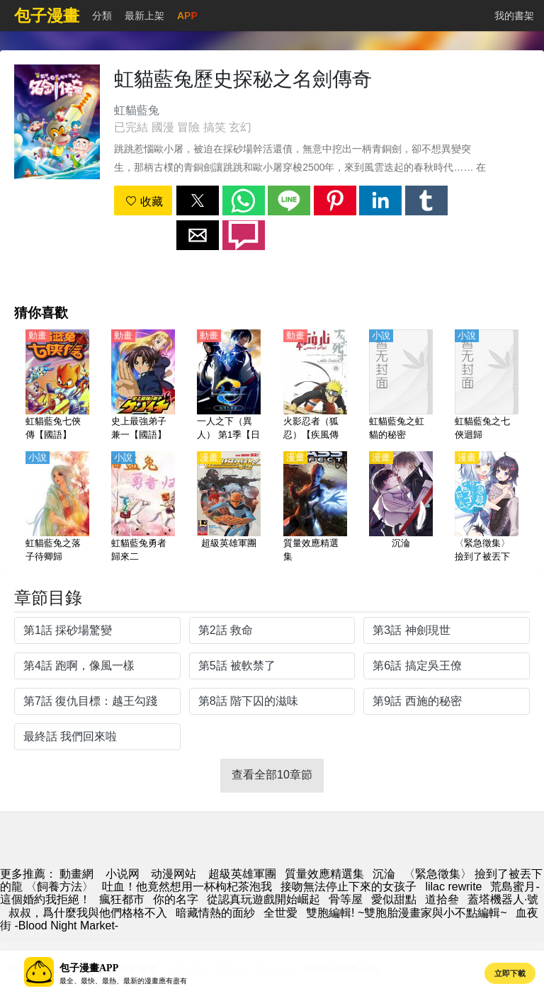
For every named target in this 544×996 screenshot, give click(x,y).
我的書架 (514, 15)
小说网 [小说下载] (123, 874)
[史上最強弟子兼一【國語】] (143, 386)
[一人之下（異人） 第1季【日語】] (229, 386)
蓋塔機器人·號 (503, 899)
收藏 (143, 202)
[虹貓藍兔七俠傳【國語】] (57, 386)
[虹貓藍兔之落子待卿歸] (57, 508)
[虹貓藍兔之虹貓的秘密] (401, 386)
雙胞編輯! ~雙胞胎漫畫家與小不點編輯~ (406, 913)
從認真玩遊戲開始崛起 (263, 899)
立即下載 (510, 973)
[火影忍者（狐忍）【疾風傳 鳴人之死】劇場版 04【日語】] (315, 386)
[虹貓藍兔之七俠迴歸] (486, 386)
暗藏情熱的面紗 (215, 913)
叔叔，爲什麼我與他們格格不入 (87, 913)
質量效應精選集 (324, 874)
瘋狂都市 (121, 899)
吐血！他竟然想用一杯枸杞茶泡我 (187, 887)
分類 (102, 15)
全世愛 (281, 913)
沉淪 (384, 874)
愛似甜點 (393, 899)
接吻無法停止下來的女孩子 (348, 887)
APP (187, 15)
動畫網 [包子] (77, 874)
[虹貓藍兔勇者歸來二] (143, 508)
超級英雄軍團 (242, 874)
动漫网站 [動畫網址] (173, 874)
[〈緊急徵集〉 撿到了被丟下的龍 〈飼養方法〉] (486, 508)
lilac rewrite (453, 887)
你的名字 (175, 899)
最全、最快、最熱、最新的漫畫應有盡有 (123, 981)
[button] (197, 200)
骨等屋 (346, 899)
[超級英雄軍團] (229, 508)
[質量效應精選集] (315, 508)
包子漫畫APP (89, 968)
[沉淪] (401, 508)
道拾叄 (442, 899)
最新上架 (144, 15)
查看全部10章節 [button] (272, 775)
